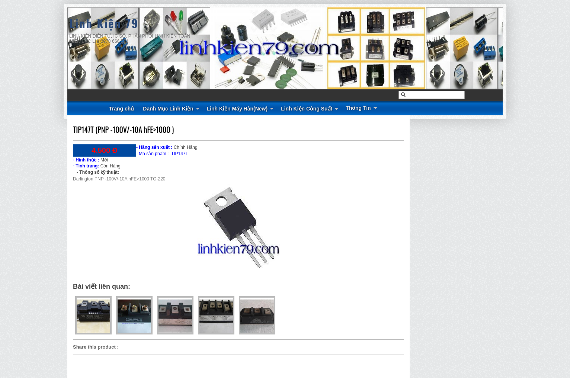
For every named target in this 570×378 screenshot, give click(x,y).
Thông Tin (358, 108)
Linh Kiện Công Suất (306, 109)
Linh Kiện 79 (104, 23)
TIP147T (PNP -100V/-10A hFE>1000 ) (123, 129)
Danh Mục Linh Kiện (168, 109)
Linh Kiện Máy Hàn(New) (237, 109)
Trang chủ (121, 109)
